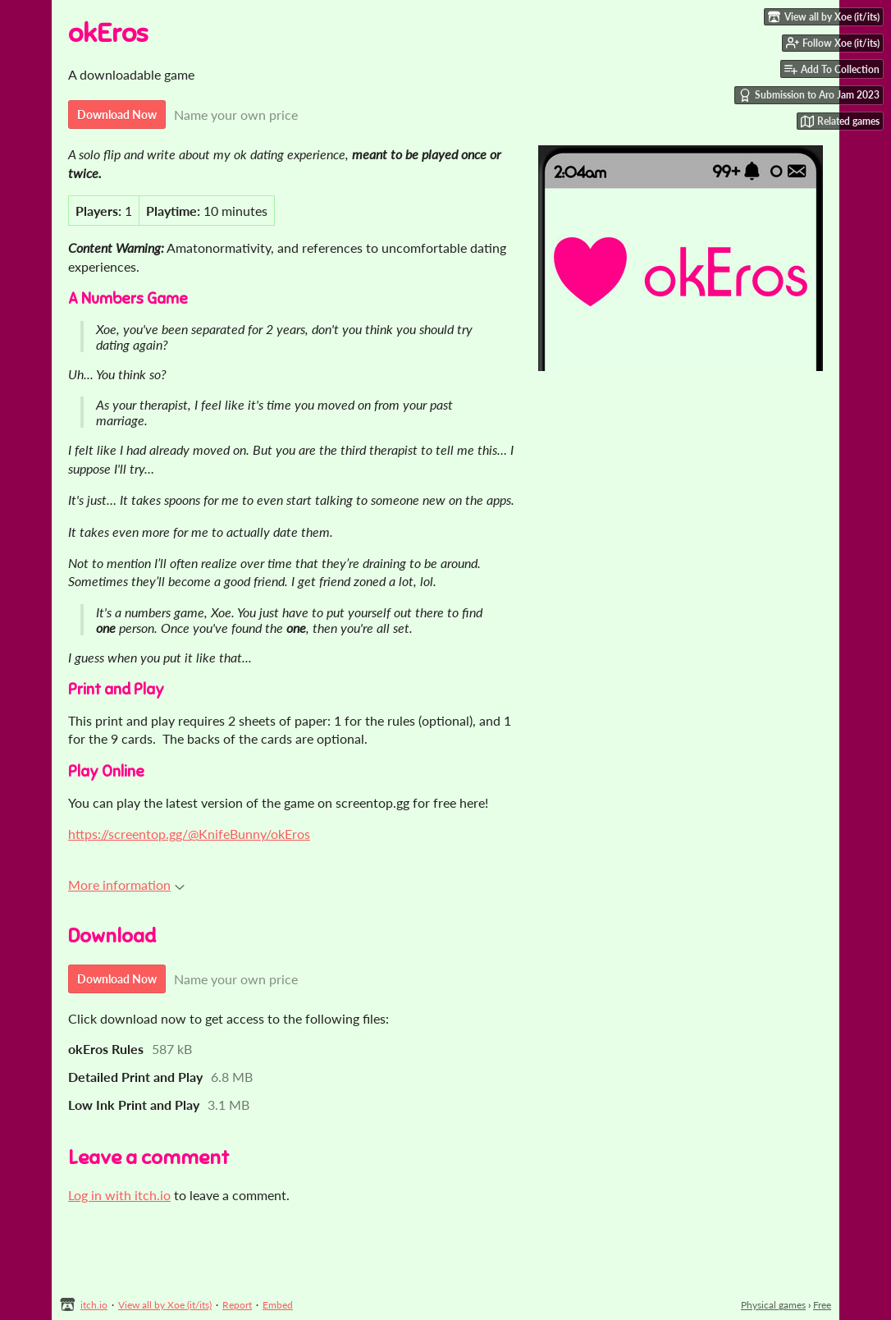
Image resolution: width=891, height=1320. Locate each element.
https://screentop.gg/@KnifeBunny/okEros (189, 833)
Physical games (773, 1305)
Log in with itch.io (119, 1195)
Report (237, 1305)
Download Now (117, 114)
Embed (278, 1305)
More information (126, 884)
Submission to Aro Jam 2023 (809, 95)
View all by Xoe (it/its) (165, 1305)
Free (822, 1305)
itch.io (93, 1305)
